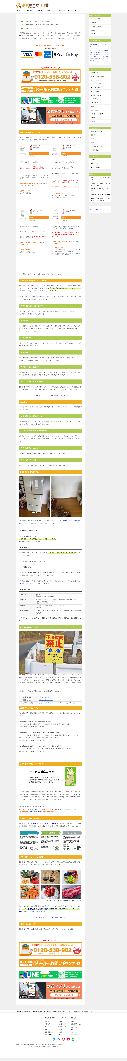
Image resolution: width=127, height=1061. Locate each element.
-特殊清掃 (60, 1031)
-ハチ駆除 (60, 1032)
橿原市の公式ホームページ (46, 703)
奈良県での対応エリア (96, 134)
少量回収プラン (67, 524)
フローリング (93, 53)
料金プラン (67, 14)
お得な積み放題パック (25, 586)
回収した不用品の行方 (96, 149)
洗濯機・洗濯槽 (94, 61)
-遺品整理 (60, 1024)
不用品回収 (94, 25)
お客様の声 (39, 14)
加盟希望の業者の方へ (96, 212)
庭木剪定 (93, 124)
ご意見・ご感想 (57, 14)
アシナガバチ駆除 (97, 87)
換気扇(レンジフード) (99, 55)
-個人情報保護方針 (74, 1026)
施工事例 (48, 14)
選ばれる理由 (30, 14)
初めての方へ (20, 14)
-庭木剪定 (60, 1035)
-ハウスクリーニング (62, 1029)
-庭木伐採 (60, 1034)
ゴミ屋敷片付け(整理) (96, 29)
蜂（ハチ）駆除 (95, 83)
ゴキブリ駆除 (94, 105)
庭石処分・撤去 (95, 75)
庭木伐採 (93, 120)
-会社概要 (72, 1023)
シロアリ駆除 (94, 102)
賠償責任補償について (49, 1035)
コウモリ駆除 (94, 113)
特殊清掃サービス (95, 37)
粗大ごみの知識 (96, 170)
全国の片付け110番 (35, 815)
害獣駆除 (93, 109)
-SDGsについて (73, 1034)
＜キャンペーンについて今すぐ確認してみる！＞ (50, 398)
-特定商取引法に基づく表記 (76, 1027)
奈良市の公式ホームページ (46, 700)
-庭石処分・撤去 (61, 1027)
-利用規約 (72, 1024)
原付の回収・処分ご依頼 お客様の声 (100, 198)
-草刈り (59, 1037)
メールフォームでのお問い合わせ (96, 9)
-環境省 (72, 1032)
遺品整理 (93, 33)
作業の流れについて (96, 138)
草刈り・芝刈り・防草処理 (97, 79)
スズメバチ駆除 (96, 90)
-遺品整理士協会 (74, 1037)
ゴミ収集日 (94, 163)
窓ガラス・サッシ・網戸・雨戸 (100, 59)
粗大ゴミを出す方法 (96, 166)
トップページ (47, 1023)
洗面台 (97, 57)
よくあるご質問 (95, 145)
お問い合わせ (76, 14)
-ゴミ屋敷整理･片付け (62, 1026)
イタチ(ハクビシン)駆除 (97, 117)
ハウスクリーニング (97, 47)
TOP (43, 1014)
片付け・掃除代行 (95, 22)
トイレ (102, 57)
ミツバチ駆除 (95, 94)
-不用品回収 (60, 1023)
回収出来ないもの (97, 153)
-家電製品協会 (73, 1035)
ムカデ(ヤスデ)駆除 (96, 98)
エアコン (100, 53)
